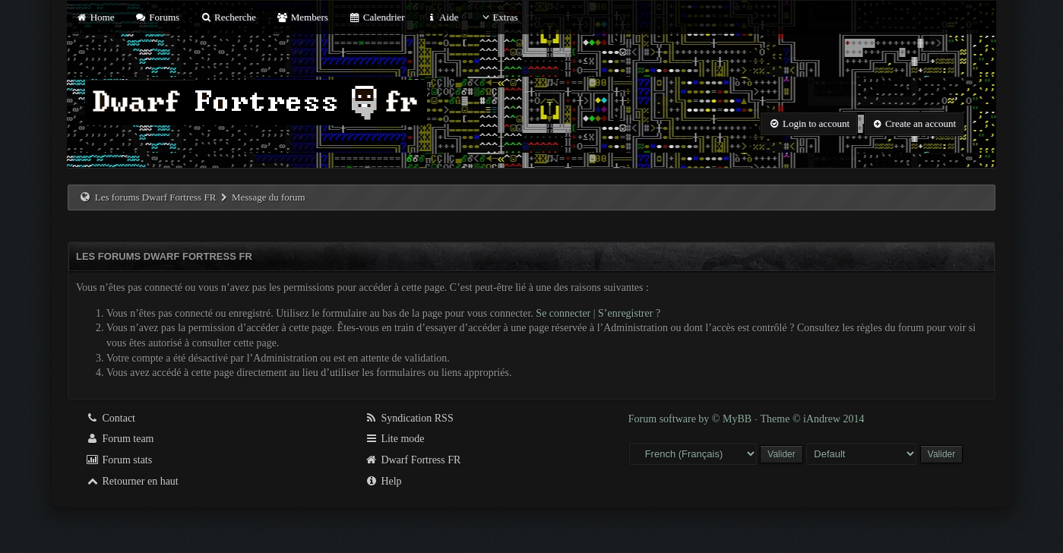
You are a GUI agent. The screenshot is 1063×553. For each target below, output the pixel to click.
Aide (442, 17)
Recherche (228, 17)
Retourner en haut (132, 481)
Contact (110, 418)
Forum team (120, 438)
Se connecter (563, 313)
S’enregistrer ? (629, 313)
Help (383, 481)
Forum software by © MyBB (691, 419)
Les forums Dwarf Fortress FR (156, 197)
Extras (498, 17)
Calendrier (377, 17)
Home (95, 17)
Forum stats (119, 460)
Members (302, 17)
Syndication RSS (409, 418)
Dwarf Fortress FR (413, 460)
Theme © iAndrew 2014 (813, 419)
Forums (157, 17)
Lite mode (395, 438)
